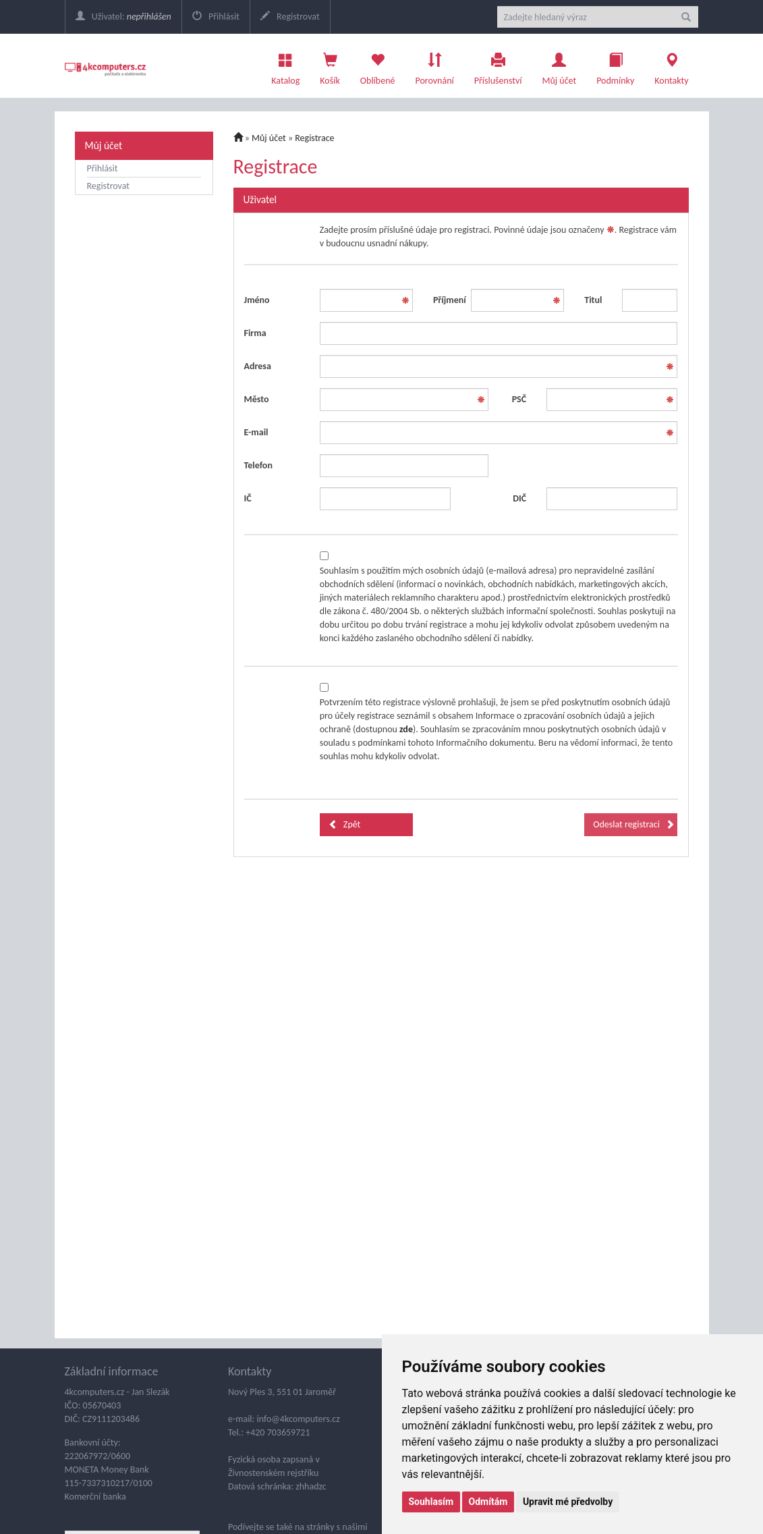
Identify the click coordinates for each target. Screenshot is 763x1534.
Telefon (258, 465)
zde (406, 729)
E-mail (256, 432)
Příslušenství (498, 65)
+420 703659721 (278, 1432)
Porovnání (434, 65)
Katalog (285, 65)
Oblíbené (377, 65)
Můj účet (559, 65)
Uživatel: (123, 16)
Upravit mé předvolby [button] (568, 1501)
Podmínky (615, 65)
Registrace (314, 138)
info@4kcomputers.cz (296, 1419)
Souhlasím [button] (431, 1501)
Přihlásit (215, 16)
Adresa (257, 366)
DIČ (519, 498)
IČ (248, 498)
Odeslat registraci (634, 824)
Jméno (257, 300)
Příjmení (447, 300)
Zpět (345, 824)
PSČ (519, 399)
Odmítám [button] (488, 1501)
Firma (255, 333)
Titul (593, 300)
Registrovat (290, 16)
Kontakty (671, 65)
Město (256, 399)
